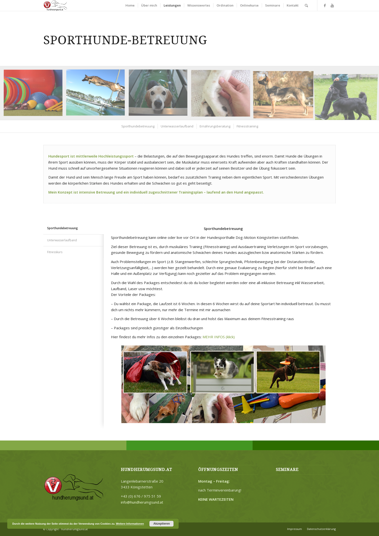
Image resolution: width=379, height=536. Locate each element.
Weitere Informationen (130, 523)
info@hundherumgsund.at (142, 502)
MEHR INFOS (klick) (219, 336)
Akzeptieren (161, 523)
